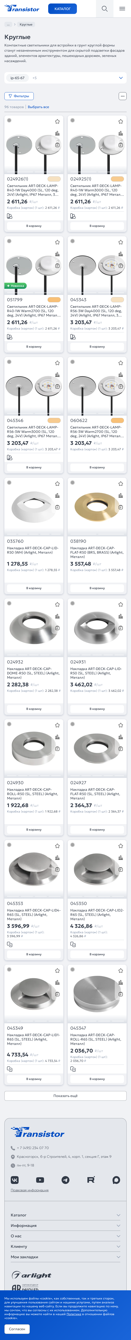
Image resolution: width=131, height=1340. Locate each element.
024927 (78, 783)
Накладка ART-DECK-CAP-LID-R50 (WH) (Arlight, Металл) (32, 550)
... (8, 24)
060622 (78, 420)
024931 (78, 662)
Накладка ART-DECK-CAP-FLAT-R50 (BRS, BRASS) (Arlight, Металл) (97, 552)
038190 (78, 541)
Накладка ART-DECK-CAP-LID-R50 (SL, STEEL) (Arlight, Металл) (96, 673)
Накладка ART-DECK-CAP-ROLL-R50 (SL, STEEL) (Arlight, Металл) (32, 793)
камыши (78, 78)
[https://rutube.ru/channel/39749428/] (91, 1180)
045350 (78, 903)
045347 (78, 1028)
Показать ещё (65, 1095)
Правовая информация (30, 1190)
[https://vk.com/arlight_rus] (15, 1180)
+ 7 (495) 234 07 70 (33, 1148)
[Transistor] (21, 7)
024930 (15, 783)
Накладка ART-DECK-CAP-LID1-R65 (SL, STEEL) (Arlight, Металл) (33, 1039)
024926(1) (17, 179)
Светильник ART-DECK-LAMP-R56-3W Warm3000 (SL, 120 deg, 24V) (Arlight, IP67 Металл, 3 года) (33, 431)
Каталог (63, 9)
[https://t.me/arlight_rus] (65, 1180)
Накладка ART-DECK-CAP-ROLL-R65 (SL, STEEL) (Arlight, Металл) (95, 1039)
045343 (78, 300)
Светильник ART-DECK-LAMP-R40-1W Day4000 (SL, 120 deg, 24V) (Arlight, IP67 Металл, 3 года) (32, 190)
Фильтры (19, 96)
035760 (15, 541)
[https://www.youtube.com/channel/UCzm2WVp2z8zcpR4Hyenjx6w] (40, 1180)
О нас (16, 1235)
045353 (15, 903)
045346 (15, 420)
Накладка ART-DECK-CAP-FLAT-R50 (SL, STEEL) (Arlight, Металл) (95, 793)
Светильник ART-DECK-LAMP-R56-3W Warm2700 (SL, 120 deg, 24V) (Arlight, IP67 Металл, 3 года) (97, 431)
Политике (74, 1314)
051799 (15, 300)
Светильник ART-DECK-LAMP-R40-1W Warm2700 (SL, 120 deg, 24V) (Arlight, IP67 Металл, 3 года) (33, 310)
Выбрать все (38, 107)
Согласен (17, 1329)
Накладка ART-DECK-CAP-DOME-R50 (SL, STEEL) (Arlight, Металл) (33, 673)
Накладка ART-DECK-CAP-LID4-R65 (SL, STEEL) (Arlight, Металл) (34, 914)
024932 (15, 662)
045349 (15, 1028)
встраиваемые (47, 78)
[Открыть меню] (122, 8)
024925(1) (80, 179)
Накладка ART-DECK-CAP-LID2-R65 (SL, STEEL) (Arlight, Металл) (97, 914)
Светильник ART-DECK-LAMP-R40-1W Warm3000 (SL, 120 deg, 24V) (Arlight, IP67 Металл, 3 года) (97, 190)
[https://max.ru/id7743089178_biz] (116, 1180)
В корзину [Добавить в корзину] (33, 226)
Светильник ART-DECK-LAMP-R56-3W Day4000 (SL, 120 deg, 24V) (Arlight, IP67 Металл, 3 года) (96, 310)
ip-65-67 (18, 78)
